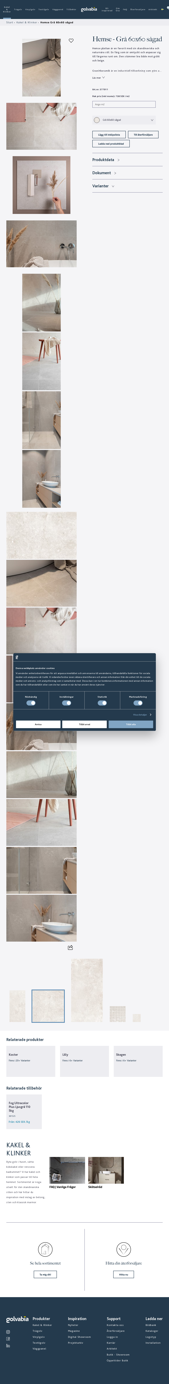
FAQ (125, 9)
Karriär (111, 1342)
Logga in (112, 1336)
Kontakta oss (115, 1325)
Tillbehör (71, 9)
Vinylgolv (30, 9)
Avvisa (38, 724)
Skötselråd (95, 1187)
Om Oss (118, 9)
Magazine (74, 1330)
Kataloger (152, 1330)
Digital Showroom (79, 1336)
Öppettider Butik (117, 1360)
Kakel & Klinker (7, 9)
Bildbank (151, 1325)
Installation (153, 1342)
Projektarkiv (75, 1342)
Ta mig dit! (45, 1274)
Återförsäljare (138, 9)
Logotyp (151, 1336)
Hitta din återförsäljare (123, 1263)
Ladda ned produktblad (111, 143)
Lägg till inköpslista (109, 134)
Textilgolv (43, 9)
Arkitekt (153, 9)
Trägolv (18, 9)
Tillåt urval (84, 724)
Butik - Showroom (118, 1354)
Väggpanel (58, 9)
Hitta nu (123, 1274)
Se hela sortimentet (45, 1263)
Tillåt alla (131, 724)
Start (10, 22)
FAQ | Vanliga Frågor (62, 1187)
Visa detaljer (140, 714)
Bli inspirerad (107, 9)
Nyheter (73, 1325)
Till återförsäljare (143, 134)
